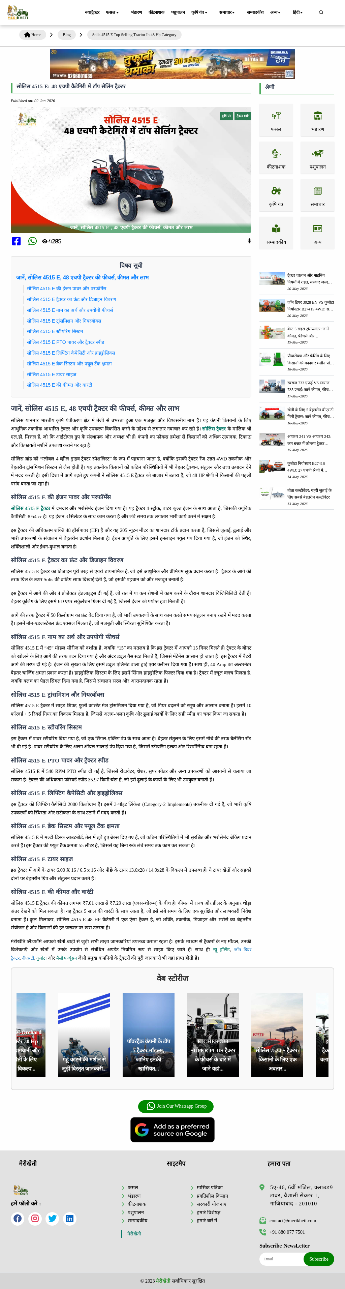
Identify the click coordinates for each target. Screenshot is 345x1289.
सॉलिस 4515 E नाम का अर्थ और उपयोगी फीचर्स (70, 310)
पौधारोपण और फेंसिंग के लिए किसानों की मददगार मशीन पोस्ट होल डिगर (310, 360)
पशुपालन (185, 12)
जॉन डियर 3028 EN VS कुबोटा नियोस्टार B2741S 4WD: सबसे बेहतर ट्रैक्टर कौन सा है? (310, 306)
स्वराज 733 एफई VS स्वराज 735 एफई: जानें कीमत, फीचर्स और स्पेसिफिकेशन (309, 387)
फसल (117, 12)
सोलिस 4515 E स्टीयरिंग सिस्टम (55, 331)
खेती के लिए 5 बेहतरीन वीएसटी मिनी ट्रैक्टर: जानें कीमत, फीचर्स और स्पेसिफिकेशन (310, 414)
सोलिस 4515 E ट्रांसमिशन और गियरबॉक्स (64, 321)
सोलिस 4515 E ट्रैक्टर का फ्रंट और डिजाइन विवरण (71, 299)
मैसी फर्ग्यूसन (66, 958)
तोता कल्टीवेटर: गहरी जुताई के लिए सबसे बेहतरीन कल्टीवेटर (309, 494)
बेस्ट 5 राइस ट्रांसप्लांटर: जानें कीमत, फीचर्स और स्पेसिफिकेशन (308, 333)
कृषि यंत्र (210, 12)
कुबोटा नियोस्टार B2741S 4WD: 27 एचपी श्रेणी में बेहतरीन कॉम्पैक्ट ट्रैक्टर (306, 467)
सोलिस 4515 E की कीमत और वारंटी (59, 385)
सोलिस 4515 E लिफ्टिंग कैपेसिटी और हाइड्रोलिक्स (71, 353)
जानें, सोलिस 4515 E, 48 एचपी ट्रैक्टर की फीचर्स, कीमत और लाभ (82, 277)
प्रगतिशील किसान (212, 1195)
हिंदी (302, 12)
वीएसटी (28, 958)
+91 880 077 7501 (282, 1232)
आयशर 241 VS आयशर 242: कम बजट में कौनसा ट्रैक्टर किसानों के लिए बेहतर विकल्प (309, 440)
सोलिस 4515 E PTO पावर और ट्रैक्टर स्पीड (65, 342)
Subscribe (318, 1259)
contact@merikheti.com (287, 1220)
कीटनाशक (161, 12)
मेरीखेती (134, 1233)
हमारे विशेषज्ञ (208, 1212)
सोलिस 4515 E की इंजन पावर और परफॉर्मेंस (66, 288)
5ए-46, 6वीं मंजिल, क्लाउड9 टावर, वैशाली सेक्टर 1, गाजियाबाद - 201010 (301, 1195)
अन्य (283, 12)
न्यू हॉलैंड (221, 949)
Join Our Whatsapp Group (176, 1106)
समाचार (235, 12)
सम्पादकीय (260, 12)
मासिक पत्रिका (210, 1187)
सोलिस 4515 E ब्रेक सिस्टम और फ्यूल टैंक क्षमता (69, 363)
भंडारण (137, 12)
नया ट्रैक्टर (93, 12)
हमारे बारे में (207, 1220)
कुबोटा (41, 958)
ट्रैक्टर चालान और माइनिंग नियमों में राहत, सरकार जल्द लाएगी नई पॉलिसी (307, 279)
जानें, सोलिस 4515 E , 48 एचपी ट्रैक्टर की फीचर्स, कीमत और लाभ (131, 227)
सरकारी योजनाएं (211, 1204)
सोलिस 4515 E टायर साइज (51, 374)
